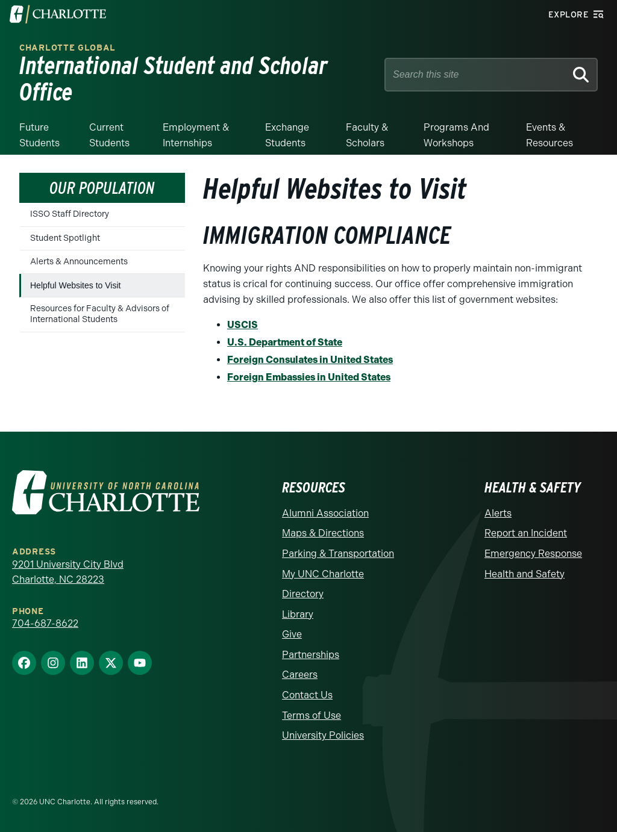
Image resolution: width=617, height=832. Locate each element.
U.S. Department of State (284, 342)
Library (297, 614)
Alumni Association (325, 513)
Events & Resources (549, 135)
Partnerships (310, 654)
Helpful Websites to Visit (75, 285)
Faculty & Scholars (367, 135)
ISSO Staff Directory (69, 214)
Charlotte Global (67, 47)
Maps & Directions (323, 533)
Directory (303, 594)
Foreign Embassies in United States (308, 377)
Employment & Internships (196, 135)
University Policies (323, 735)
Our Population (102, 188)
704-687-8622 (45, 623)
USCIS (242, 325)
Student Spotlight (65, 238)
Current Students (109, 135)
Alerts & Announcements (79, 261)
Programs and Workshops (456, 135)
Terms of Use (311, 715)
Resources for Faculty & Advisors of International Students (99, 313)
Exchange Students (287, 135)
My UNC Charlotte (323, 574)
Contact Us (307, 695)
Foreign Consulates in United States (310, 359)
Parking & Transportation (338, 553)
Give (292, 634)
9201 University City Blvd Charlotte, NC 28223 (68, 572)
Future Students (39, 135)
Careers (300, 674)
